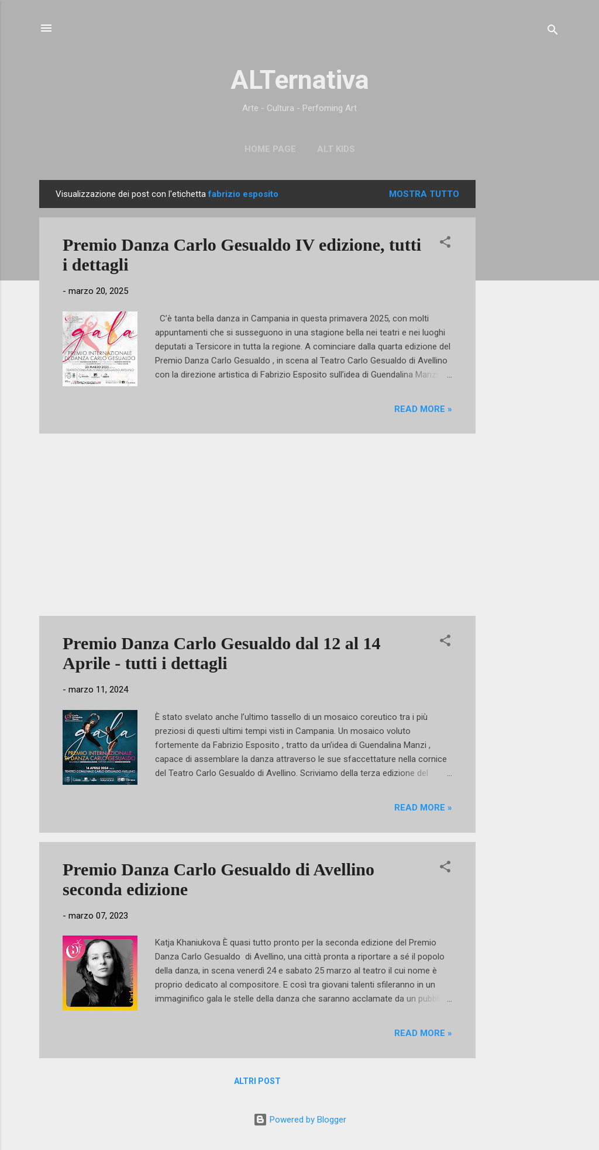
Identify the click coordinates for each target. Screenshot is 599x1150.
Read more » (423, 409)
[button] (445, 244)
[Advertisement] (522, 355)
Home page (270, 149)
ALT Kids (336, 149)
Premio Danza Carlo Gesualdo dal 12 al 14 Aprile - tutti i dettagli (222, 653)
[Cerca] (553, 32)
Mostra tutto (424, 194)
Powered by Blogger (299, 1119)
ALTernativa (299, 79)
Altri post (257, 1081)
